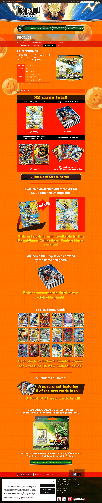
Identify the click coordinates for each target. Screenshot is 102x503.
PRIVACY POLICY (49, 474)
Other (59, 45)
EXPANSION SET (49, 45)
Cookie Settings (39, 474)
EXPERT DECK (63, 42)
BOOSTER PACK (22, 42)
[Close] (53, 481)
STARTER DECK (51, 42)
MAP (98, 1)
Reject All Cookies (47, 489)
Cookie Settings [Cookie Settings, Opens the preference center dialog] (47, 492)
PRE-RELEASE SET (37, 42)
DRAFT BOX (37, 45)
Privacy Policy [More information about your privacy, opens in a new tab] (23, 498)
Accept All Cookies (47, 485)
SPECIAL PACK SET (24, 45)
